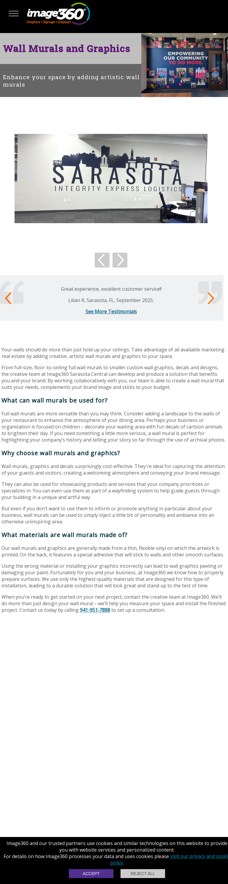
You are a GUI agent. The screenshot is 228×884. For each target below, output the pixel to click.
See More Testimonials (111, 311)
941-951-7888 (95, 610)
